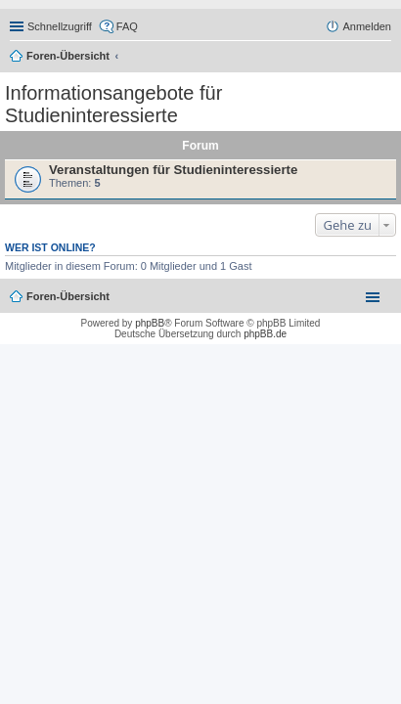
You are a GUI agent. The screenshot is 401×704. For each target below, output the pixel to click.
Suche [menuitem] (385, 58)
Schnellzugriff (59, 26)
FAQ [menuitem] (127, 26)
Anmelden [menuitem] (366, 26)
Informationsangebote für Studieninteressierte (113, 104)
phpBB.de (265, 334)
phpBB (149, 323)
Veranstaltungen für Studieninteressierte (173, 169)
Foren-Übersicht (68, 56)
